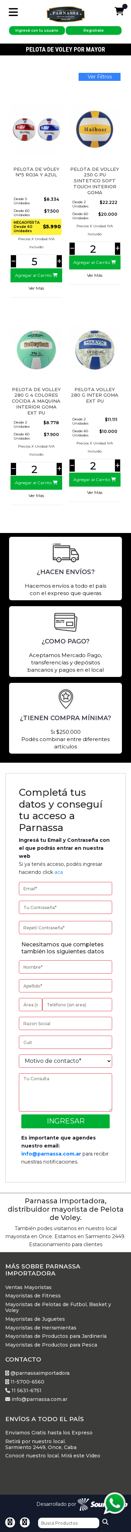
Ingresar (66, 1121)
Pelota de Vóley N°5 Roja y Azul (36, 172)
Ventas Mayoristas (28, 1287)
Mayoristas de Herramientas (41, 1328)
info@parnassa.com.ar (51, 1154)
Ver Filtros (100, 77)
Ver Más (36, 288)
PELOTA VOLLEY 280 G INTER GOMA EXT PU (94, 395)
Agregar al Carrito (36, 275)
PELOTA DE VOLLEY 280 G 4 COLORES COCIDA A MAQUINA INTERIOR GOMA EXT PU (36, 401)
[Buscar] (68, 1523)
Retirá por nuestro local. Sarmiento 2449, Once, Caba (41, 1444)
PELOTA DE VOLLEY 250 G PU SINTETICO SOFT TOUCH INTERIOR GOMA (94, 181)
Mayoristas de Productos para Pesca (51, 1345)
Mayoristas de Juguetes (35, 1319)
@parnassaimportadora (37, 1373)
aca (58, 872)
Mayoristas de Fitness (33, 1296)
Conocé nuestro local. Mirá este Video (52, 1456)
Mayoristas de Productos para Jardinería (56, 1336)
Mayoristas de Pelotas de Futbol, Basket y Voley (58, 1307)
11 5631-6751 (23, 1391)
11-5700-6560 (24, 1382)
